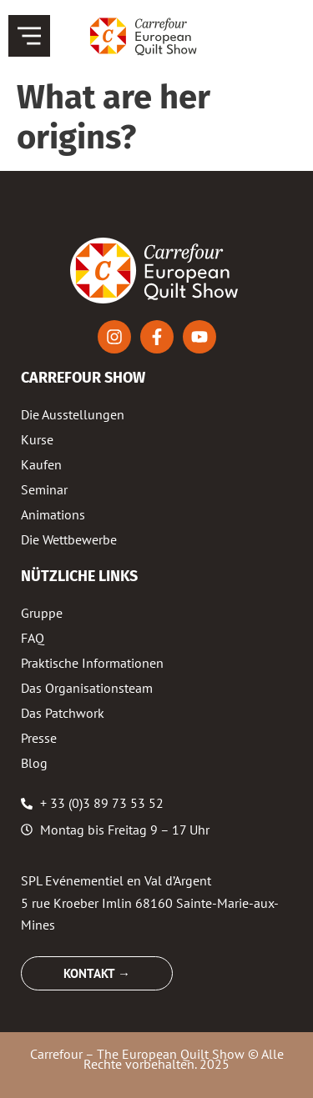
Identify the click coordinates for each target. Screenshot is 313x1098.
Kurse (37, 439)
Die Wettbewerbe (69, 539)
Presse (39, 737)
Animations (53, 514)
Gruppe (42, 612)
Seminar (44, 489)
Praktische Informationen (92, 662)
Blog (34, 763)
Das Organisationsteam (87, 687)
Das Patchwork (62, 712)
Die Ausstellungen (72, 414)
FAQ (32, 637)
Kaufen (41, 464)
